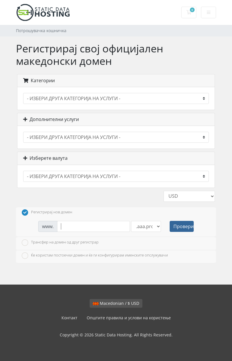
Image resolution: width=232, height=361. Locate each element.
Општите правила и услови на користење (129, 317)
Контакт (69, 317)
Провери (183, 226)
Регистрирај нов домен (47, 212)
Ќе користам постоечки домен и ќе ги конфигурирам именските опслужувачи (95, 255)
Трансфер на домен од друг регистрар (60, 242)
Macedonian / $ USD (116, 303)
